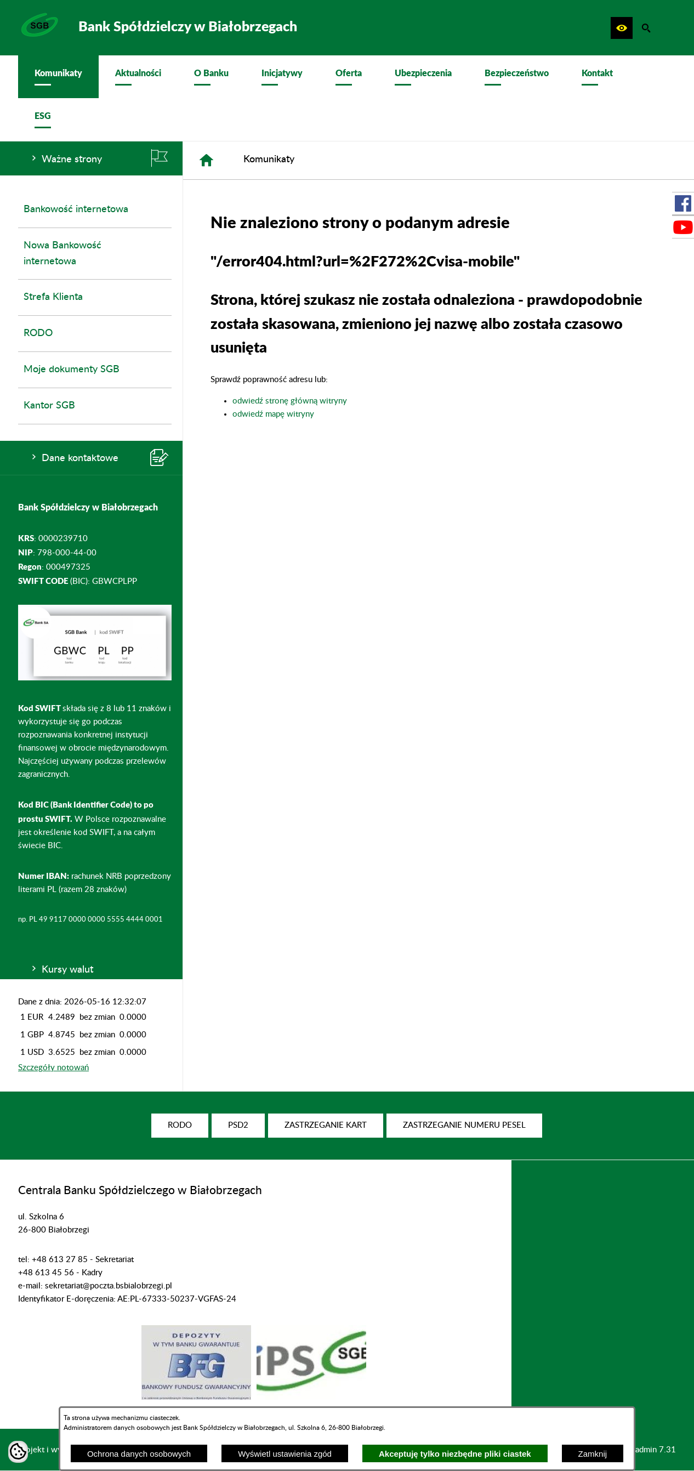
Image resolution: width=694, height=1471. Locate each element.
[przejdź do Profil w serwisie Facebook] (683, 203)
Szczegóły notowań (53, 1068)
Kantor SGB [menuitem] (49, 406)
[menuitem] (58, 76)
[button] (622, 28)
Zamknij (592, 1453)
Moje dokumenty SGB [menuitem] (72, 369)
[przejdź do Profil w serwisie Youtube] (683, 227)
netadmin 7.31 (650, 1450)
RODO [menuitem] (38, 333)
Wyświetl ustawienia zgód (285, 1453)
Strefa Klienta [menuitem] (53, 297)
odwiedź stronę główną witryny (289, 401)
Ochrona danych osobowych (139, 1453)
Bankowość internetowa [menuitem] (76, 209)
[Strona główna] (206, 160)
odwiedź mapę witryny (273, 414)
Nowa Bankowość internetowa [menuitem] (62, 253)
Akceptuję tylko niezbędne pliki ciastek (455, 1453)
